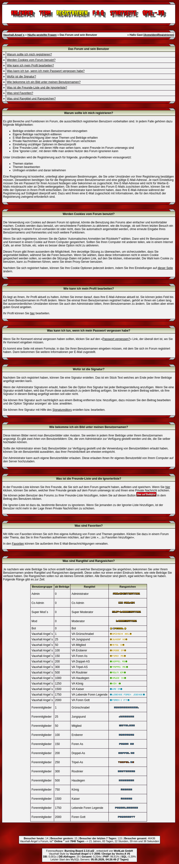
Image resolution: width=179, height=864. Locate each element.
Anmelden (150, 34)
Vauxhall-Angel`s (14, 34)
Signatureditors (62, 409)
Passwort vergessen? (116, 339)
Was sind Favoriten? (20, 93)
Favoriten (18, 543)
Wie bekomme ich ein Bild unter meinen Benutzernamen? (44, 82)
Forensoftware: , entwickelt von (89, 850)
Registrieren (165, 34)
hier (32, 313)
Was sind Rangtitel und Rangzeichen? (31, 98)
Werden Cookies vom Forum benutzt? (31, 60)
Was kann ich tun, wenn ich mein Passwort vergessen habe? (46, 71)
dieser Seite (165, 268)
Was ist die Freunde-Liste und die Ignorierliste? (37, 87)
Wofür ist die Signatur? (21, 76)
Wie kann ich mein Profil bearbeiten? (30, 65)
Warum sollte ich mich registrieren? (29, 54)
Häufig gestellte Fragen (42, 34)
